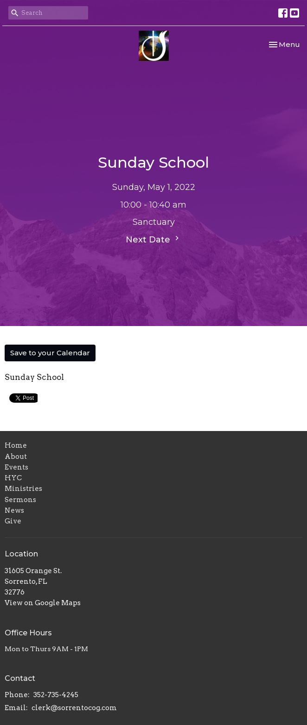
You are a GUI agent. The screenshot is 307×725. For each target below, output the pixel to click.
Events (16, 467)
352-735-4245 (55, 695)
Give (13, 521)
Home (16, 445)
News (14, 510)
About (16, 456)
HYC (13, 478)
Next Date (153, 239)
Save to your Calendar (50, 352)
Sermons (20, 500)
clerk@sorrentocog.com (74, 708)
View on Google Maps (43, 603)
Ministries (23, 488)
